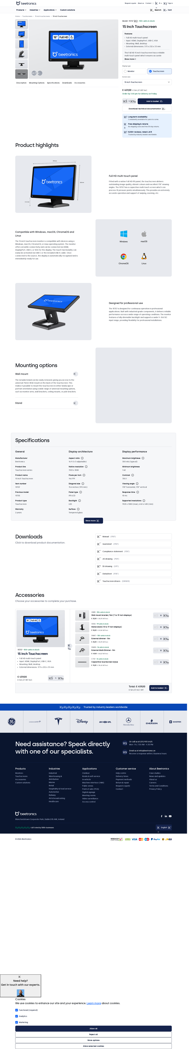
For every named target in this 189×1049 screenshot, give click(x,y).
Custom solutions (67, 10)
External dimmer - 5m (100, 638)
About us (141, 3)
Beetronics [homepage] (26, 3)
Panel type (73, 492)
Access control (88, 802)
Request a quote (130, 3)
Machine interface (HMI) (93, 783)
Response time (128, 492)
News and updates (157, 776)
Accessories (79, 83)
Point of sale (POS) (90, 789)
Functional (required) (26, 1010)
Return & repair (122, 783)
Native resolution (76, 467)
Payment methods (124, 779)
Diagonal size (74, 484)
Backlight (73, 501)
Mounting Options (36, 83)
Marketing (21, 1022)
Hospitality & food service (60, 789)
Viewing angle (128, 484)
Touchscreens (21, 776)
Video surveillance (90, 798)
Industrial (53, 773)
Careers (152, 783)
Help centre (121, 773)
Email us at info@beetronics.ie (142, 751)
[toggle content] (93, 521)
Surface (72, 509)
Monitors (19, 773)
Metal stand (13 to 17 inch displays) (106, 627)
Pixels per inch (75, 475)
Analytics (21, 1016)
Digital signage (88, 792)
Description (21, 83)
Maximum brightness (131, 458)
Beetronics (20, 813)
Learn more (94, 1003)
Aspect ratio (74, 458)
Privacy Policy (155, 789)
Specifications (53, 83)
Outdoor (86, 773)
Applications (49, 10)
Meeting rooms (88, 795)
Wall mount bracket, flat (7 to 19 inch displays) (111, 615)
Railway (52, 795)
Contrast (126, 475)
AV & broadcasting (57, 798)
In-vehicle (86, 779)
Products (20, 10)
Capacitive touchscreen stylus (104, 662)
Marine (52, 782)
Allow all (93, 1028)
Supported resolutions (131, 501)
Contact (148, 3)
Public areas (87, 786)
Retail (51, 785)
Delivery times (122, 776)
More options (93, 1040)
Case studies (154, 773)
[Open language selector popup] (158, 3)
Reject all (93, 1034)
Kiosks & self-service (91, 776)
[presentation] (34, 73)
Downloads (67, 83)
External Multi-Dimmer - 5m (103, 650)
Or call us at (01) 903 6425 (140, 742)
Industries (34, 10)
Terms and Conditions (158, 786)
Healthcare (54, 801)
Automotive (54, 792)
